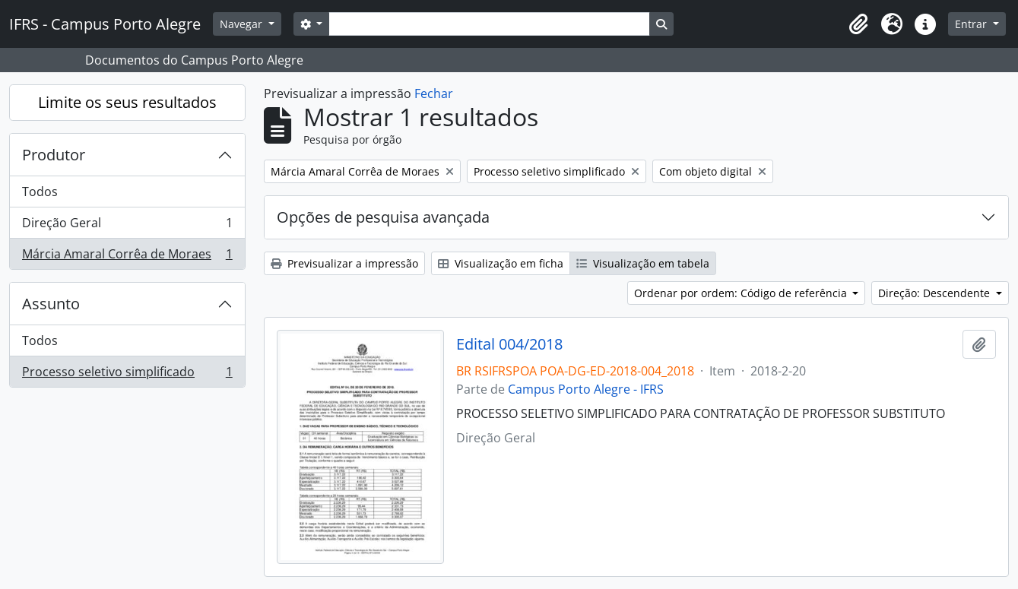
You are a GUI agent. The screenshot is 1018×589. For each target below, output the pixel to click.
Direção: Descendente (935, 293)
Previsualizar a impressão (344, 263)
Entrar (972, 24)
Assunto (51, 303)
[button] (858, 24)
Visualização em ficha (500, 263)
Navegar (242, 24)
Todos (40, 191)
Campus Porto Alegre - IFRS (586, 389)
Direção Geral (127, 226)
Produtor (53, 154)
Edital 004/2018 (509, 344)
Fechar (433, 93)
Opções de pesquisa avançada (383, 217)
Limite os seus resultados (127, 102)
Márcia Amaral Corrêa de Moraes (127, 257)
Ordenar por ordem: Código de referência (742, 293)
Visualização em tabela (642, 263)
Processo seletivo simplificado (127, 375)
